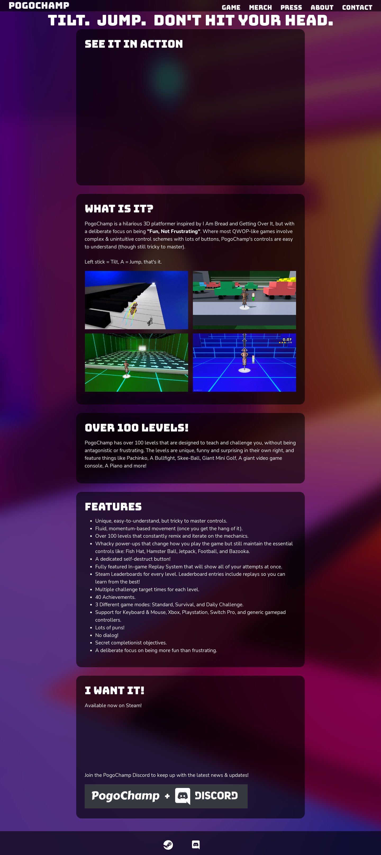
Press (291, 7)
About (322, 7)
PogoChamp (38, 5)
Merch (260, 7)
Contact (357, 7)
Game (231, 7)
